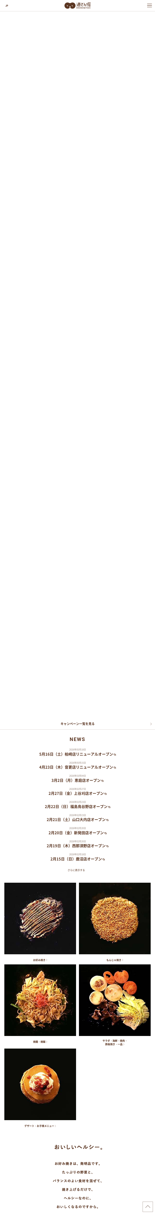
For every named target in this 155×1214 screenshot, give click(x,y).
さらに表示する (76, 870)
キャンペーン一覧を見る (78, 723)
